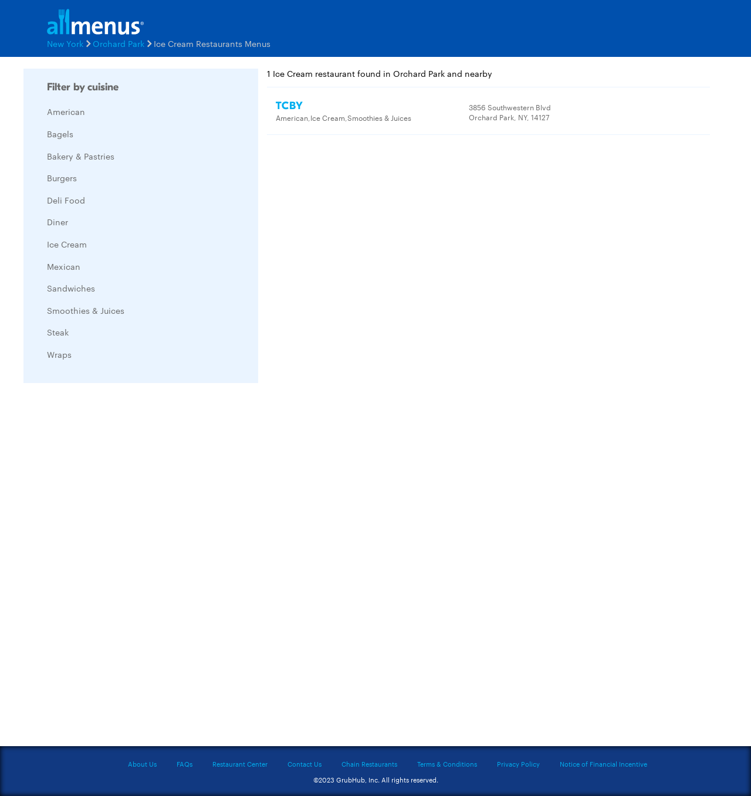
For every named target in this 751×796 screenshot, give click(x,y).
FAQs (184, 763)
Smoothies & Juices (85, 310)
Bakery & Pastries (80, 156)
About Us (142, 763)
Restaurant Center (240, 763)
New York (65, 43)
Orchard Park (118, 43)
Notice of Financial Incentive (603, 763)
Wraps (59, 354)
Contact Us (304, 763)
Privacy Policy (518, 763)
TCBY (289, 106)
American (66, 111)
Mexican (63, 266)
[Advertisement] (111, 568)
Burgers (62, 178)
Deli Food (66, 200)
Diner (57, 222)
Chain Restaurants (369, 763)
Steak (58, 332)
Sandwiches (71, 288)
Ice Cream (67, 244)
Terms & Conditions (447, 763)
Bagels (60, 134)
